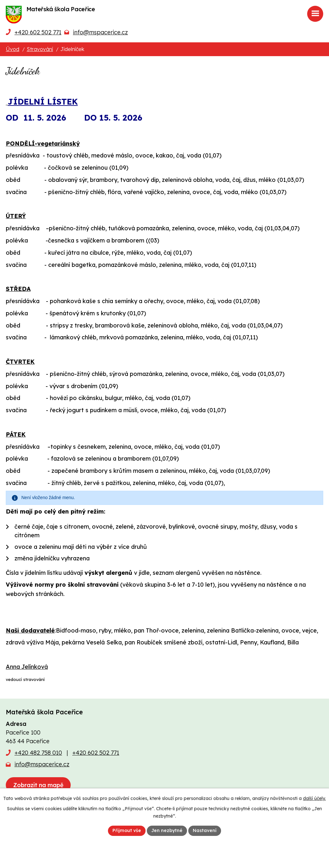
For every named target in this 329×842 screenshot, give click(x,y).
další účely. (314, 798)
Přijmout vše (126, 830)
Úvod (12, 49)
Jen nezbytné (166, 830)
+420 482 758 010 (38, 752)
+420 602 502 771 (37, 32)
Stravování (40, 49)
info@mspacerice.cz (100, 32)
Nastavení (205, 830)
